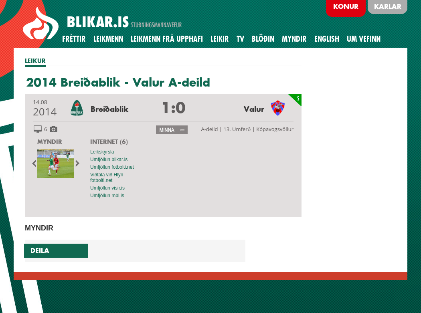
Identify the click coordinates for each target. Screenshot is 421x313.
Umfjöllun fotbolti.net (112, 167)
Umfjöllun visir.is (107, 188)
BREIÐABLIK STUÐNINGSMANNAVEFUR (103, 23)
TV (240, 39)
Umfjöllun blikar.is (109, 159)
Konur (345, 6)
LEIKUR (35, 61)
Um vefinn (364, 39)
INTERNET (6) (109, 141)
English (326, 39)
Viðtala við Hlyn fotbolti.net (106, 177)
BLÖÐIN (263, 39)
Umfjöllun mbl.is (107, 195)
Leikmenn (108, 39)
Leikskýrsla (102, 152)
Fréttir (74, 39)
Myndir (294, 39)
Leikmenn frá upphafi (167, 39)
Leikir (219, 39)
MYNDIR (49, 141)
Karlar (387, 6)
